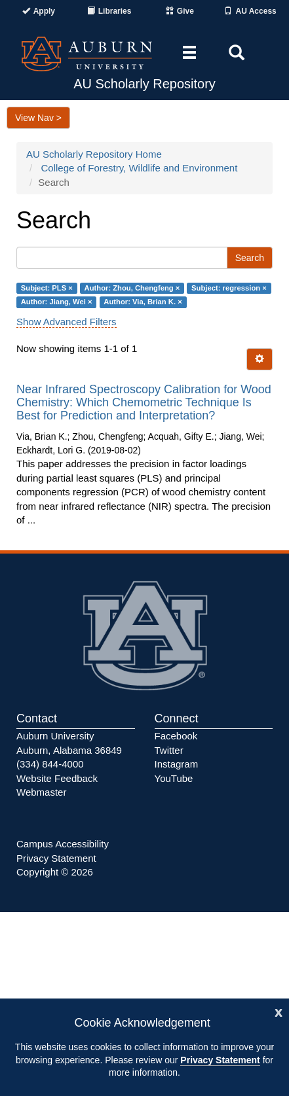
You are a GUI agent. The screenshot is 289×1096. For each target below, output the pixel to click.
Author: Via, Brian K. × (143, 302)
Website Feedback (57, 778)
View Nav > (38, 118)
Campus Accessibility (62, 843)
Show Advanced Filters (66, 321)
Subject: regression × (229, 288)
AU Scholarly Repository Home (94, 154)
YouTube (174, 778)
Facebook (176, 735)
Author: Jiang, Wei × (56, 302)
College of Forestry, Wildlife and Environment (139, 167)
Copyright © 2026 (54, 871)
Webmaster (41, 792)
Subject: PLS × (47, 288)
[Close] (278, 1011)
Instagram (177, 763)
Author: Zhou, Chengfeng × (132, 288)
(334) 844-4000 (50, 763)
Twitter (169, 750)
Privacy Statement (220, 1060)
